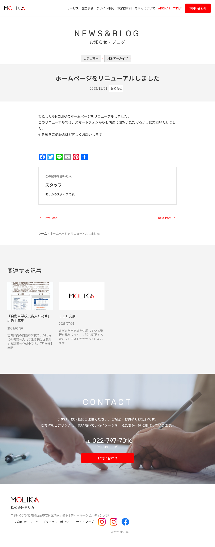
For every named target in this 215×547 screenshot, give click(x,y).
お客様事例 (124, 8)
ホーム (42, 233)
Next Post (165, 218)
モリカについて (145, 8)
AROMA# (164, 8)
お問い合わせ (198, 8)
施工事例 (87, 8)
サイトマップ (85, 522)
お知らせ (116, 88)
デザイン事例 (105, 8)
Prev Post (50, 218)
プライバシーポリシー (57, 522)
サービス (73, 8)
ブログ (177, 8)
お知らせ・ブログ (26, 522)
